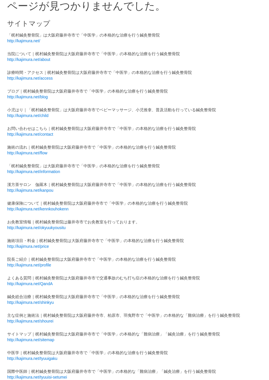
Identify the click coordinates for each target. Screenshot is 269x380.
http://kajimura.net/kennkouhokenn (38, 209)
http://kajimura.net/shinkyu (30, 302)
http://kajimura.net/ (23, 41)
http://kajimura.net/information (33, 171)
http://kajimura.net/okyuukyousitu (36, 227)
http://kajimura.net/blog (27, 97)
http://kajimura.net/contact (30, 134)
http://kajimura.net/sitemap (30, 339)
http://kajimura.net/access (30, 78)
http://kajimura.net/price (28, 246)
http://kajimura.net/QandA (30, 283)
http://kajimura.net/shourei (30, 321)
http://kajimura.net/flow (27, 153)
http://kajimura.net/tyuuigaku (32, 358)
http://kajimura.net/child (27, 115)
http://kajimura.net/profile (29, 265)
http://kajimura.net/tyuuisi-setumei (37, 377)
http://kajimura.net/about (28, 59)
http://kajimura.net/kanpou (30, 190)
